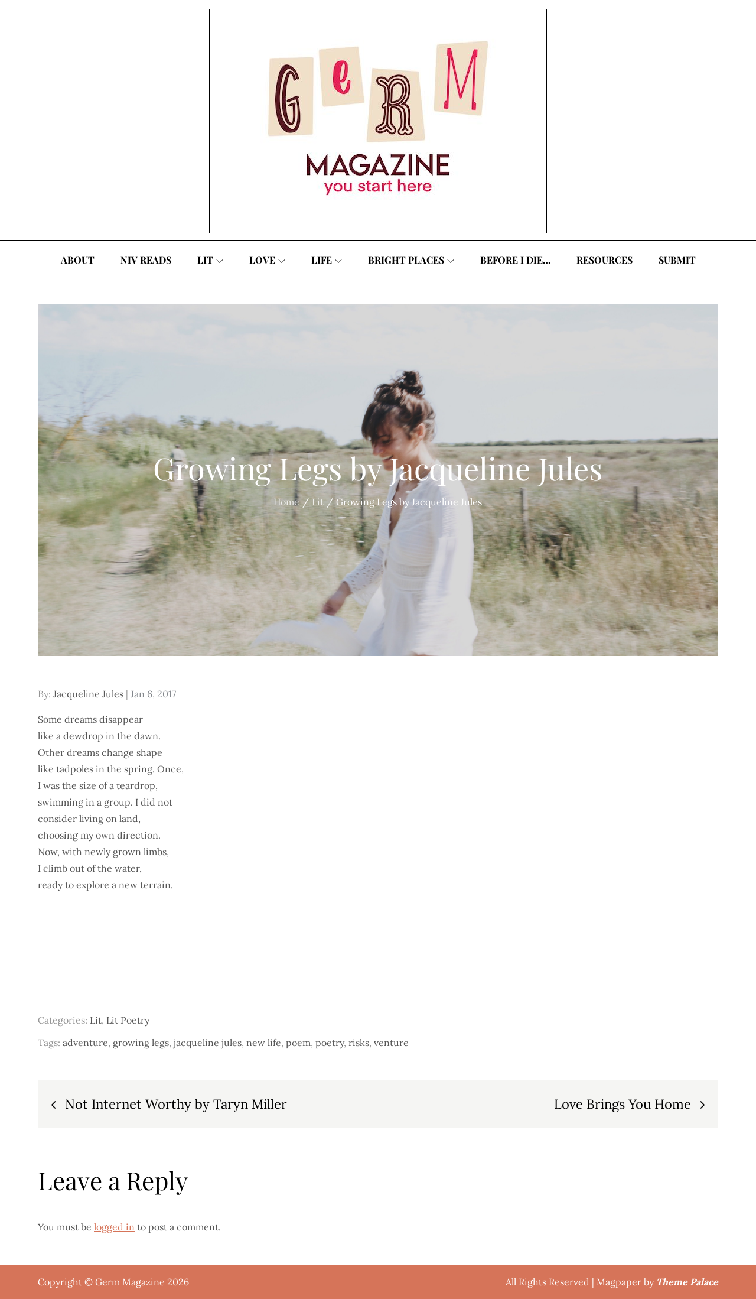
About (77, 260)
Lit (210, 260)
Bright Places (411, 260)
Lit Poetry (127, 1020)
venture (391, 1042)
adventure (85, 1042)
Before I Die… (515, 260)
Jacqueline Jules (88, 694)
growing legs (141, 1042)
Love (267, 260)
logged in (114, 1227)
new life (263, 1042)
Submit (677, 260)
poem (298, 1042)
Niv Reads (145, 260)
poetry (329, 1042)
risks (358, 1042)
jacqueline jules (208, 1042)
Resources (604, 260)
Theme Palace (687, 1282)
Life (326, 260)
